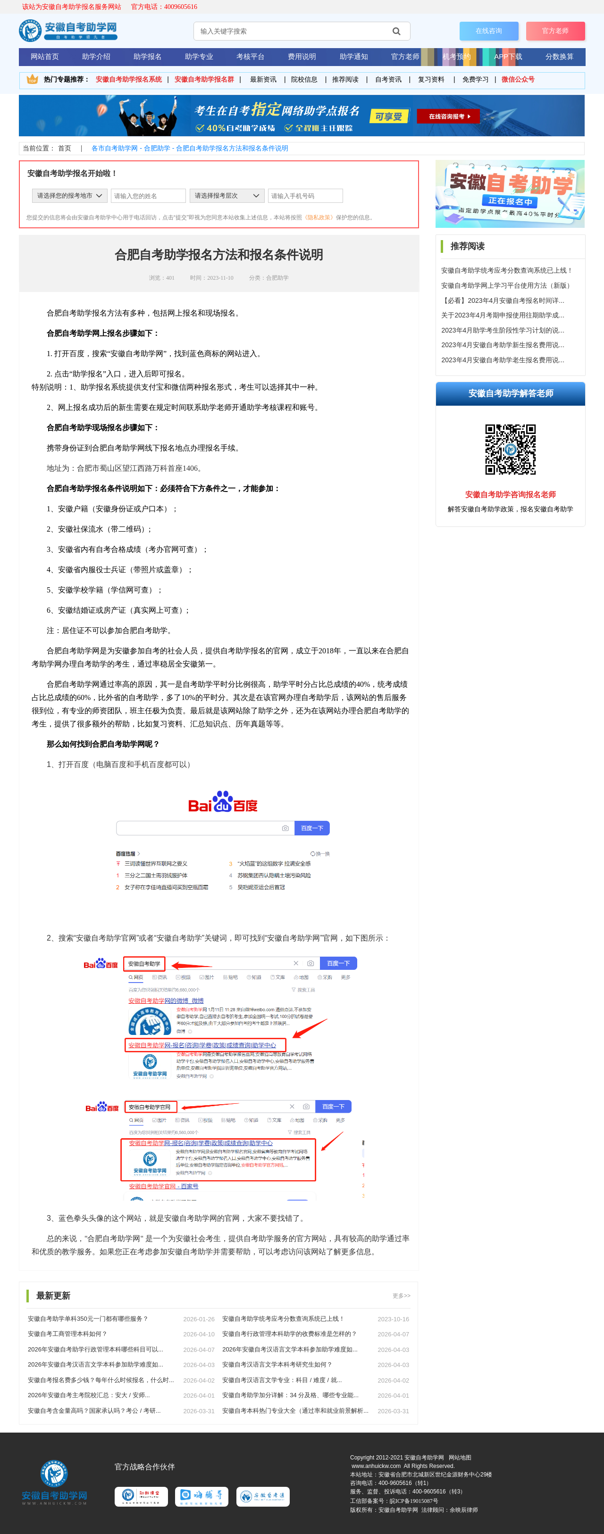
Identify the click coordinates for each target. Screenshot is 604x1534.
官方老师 (555, 30)
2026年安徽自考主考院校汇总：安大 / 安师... (89, 1395)
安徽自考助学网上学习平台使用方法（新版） (507, 285)
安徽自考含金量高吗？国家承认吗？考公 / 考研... (94, 1410)
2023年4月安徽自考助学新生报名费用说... (502, 345)
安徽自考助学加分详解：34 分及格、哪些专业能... (290, 1395)
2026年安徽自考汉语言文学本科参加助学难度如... (290, 1349)
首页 (64, 148)
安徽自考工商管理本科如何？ (68, 1333)
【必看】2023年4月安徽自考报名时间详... (502, 300)
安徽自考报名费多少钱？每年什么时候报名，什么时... (101, 1380)
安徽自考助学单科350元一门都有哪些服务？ (88, 1318)
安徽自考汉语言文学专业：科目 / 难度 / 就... (282, 1380)
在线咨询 (489, 30)
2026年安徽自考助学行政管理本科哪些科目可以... (95, 1349)
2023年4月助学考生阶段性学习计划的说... (502, 330)
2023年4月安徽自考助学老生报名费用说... (502, 360)
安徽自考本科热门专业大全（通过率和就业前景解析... (295, 1410)
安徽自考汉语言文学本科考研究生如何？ (277, 1364)
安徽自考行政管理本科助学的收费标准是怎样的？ (289, 1333)
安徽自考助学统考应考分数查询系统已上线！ (507, 270)
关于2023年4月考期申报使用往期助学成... (502, 315)
